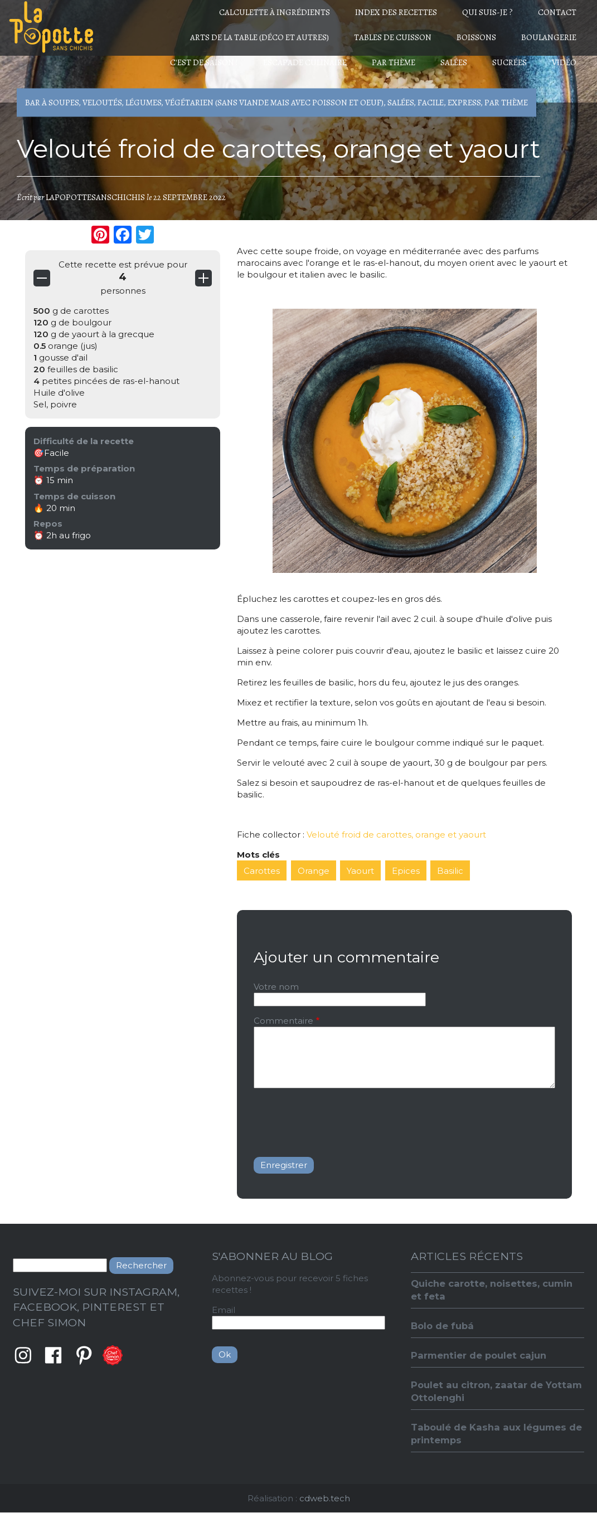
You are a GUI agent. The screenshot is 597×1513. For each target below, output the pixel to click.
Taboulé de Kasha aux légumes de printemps (496, 1434)
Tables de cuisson (392, 37)
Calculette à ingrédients (274, 12)
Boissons (476, 37)
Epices (406, 870)
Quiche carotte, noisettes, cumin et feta (491, 1290)
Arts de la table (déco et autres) (259, 37)
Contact (557, 12)
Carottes (262, 870)
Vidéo (564, 62)
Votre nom (276, 986)
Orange (313, 870)
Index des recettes (396, 12)
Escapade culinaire (305, 62)
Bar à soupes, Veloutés (73, 102)
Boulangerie (548, 37)
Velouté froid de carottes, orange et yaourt (396, 834)
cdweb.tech (324, 1498)
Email (223, 1310)
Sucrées (509, 62)
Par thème (393, 62)
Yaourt (360, 870)
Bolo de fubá (442, 1325)
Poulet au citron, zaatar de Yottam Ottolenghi (496, 1391)
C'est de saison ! (204, 62)
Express (464, 102)
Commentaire (283, 1020)
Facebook (53, 1355)
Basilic (450, 870)
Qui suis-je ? (487, 12)
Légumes (143, 102)
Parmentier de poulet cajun (478, 1355)
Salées (453, 62)
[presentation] (338, 1118)
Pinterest (84, 1355)
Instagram (23, 1355)
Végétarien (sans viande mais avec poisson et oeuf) (274, 102)
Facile (431, 102)
